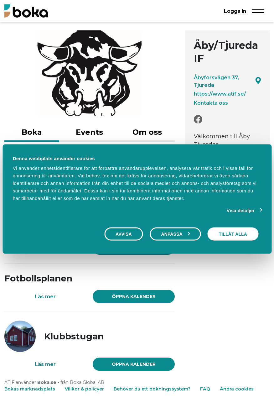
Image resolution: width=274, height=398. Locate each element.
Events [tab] (89, 132)
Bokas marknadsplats (29, 389)
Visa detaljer (241, 210)
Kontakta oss (211, 103)
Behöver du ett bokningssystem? (152, 389)
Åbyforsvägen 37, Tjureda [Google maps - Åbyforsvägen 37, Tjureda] (227, 81)
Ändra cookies (237, 389)
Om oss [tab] (147, 132)
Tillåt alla (233, 233)
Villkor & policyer (84, 389)
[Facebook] (198, 119)
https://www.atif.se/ (220, 94)
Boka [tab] (32, 132)
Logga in (235, 11)
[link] (133, 296)
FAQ (205, 389)
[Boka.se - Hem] (26, 11)
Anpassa (175, 233)
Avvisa (124, 233)
